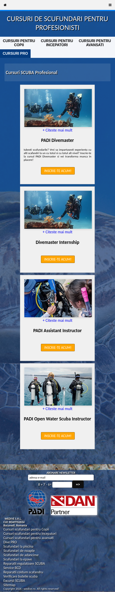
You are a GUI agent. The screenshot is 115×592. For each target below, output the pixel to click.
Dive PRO (10, 542)
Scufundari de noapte (19, 551)
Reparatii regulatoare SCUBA (24, 563)
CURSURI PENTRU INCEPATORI (57, 43)
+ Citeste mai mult (57, 130)
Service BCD (12, 568)
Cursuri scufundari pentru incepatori (29, 533)
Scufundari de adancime (20, 555)
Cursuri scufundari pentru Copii (26, 529)
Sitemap (9, 585)
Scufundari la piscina (18, 546)
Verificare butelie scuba (20, 576)
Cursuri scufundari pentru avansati (28, 538)
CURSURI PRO (15, 53)
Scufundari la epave (17, 559)
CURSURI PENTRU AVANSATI (95, 43)
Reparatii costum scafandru (23, 572)
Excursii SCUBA (14, 580)
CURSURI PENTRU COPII (19, 43)
